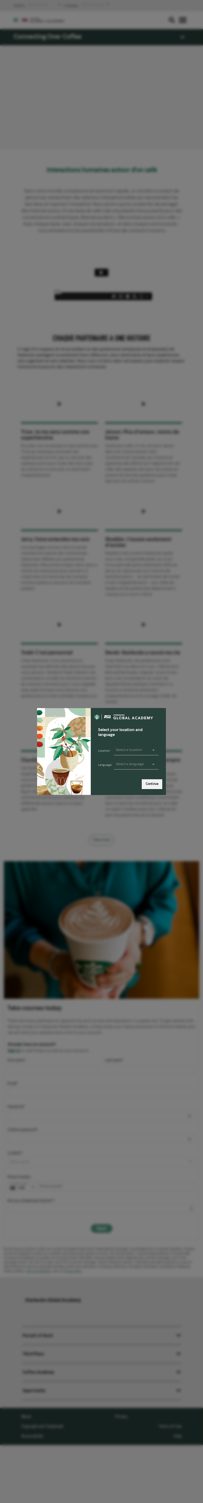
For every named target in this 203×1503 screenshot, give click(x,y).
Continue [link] (152, 784)
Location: (104, 750)
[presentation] (136, 764)
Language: (105, 765)
